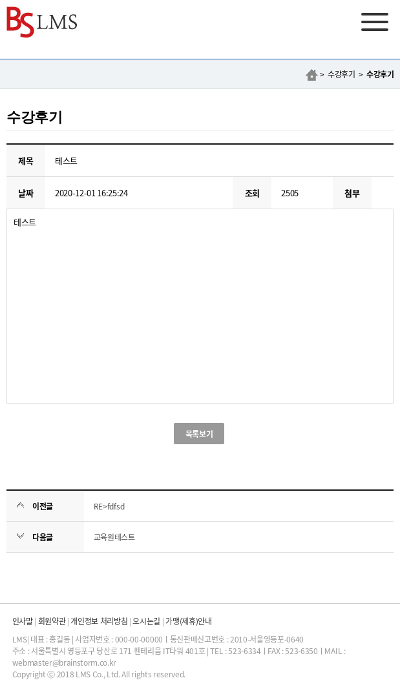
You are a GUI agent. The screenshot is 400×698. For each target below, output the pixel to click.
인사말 (22, 620)
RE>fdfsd (109, 505)
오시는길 (146, 620)
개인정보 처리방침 (98, 620)
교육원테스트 (114, 536)
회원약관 (52, 620)
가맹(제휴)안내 (188, 620)
